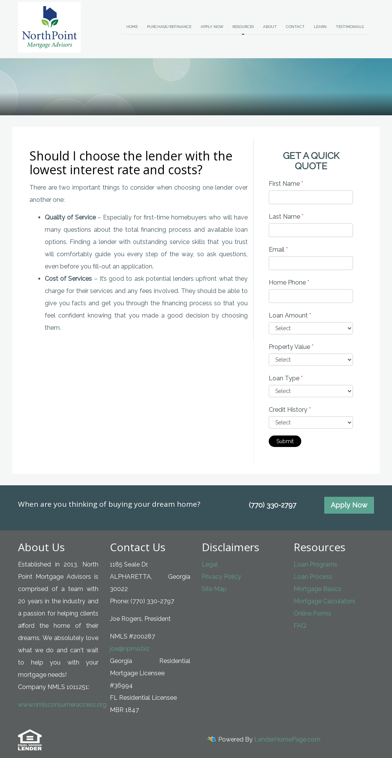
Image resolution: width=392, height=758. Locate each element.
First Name (286, 183)
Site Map (214, 589)
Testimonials (350, 27)
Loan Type (286, 378)
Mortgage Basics (317, 589)
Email (278, 249)
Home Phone (289, 282)
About (270, 27)
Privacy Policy (221, 576)
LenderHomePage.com (287, 739)
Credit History (290, 409)
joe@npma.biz (130, 648)
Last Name (286, 216)
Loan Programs (315, 564)
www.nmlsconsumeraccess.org (62, 704)
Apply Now (212, 27)
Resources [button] (243, 27)
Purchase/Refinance (169, 27)
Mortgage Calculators (324, 601)
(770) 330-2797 (272, 505)
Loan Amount (290, 315)
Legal (210, 564)
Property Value (291, 346)
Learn (320, 27)
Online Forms (312, 613)
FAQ (300, 625)
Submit (285, 441)
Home (132, 27)
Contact (295, 27)
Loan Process (313, 576)
